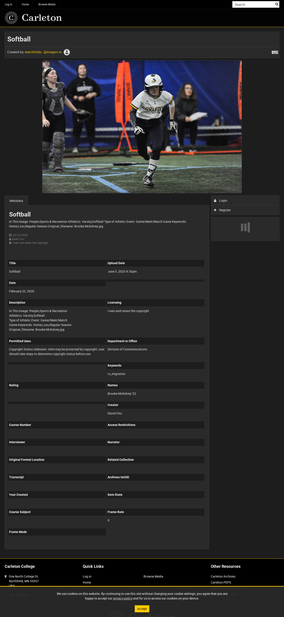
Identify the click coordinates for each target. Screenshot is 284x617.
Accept (142, 609)
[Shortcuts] (275, 51)
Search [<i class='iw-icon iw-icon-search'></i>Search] (276, 4)
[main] (142, 293)
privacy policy (122, 598)
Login (220, 200)
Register (222, 210)
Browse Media (46, 4)
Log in (8, 4)
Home (25, 4)
